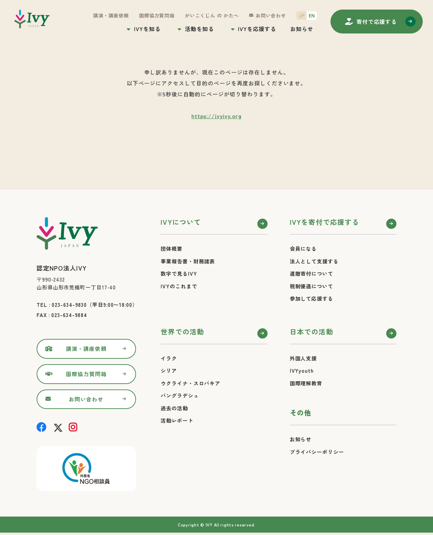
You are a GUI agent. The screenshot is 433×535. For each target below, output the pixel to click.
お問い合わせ (271, 15)
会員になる (303, 248)
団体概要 (171, 248)
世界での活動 (182, 332)
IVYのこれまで (179, 286)
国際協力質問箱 (157, 15)
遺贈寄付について (311, 273)
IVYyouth (302, 370)
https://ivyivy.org (216, 116)
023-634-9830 (69, 304)
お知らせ (301, 29)
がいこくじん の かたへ (212, 15)
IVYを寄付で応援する (324, 222)
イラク (169, 358)
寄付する (376, 21)
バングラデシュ (180, 395)
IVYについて (181, 222)
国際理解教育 (306, 383)
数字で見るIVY (179, 273)
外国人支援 (303, 358)
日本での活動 (311, 332)
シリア (169, 370)
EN (312, 15)
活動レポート (177, 420)
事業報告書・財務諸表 (188, 261)
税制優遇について (311, 286)
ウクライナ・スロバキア (190, 383)
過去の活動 (174, 408)
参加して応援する (311, 298)
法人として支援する (314, 261)
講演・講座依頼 (111, 15)
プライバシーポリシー (317, 451)
